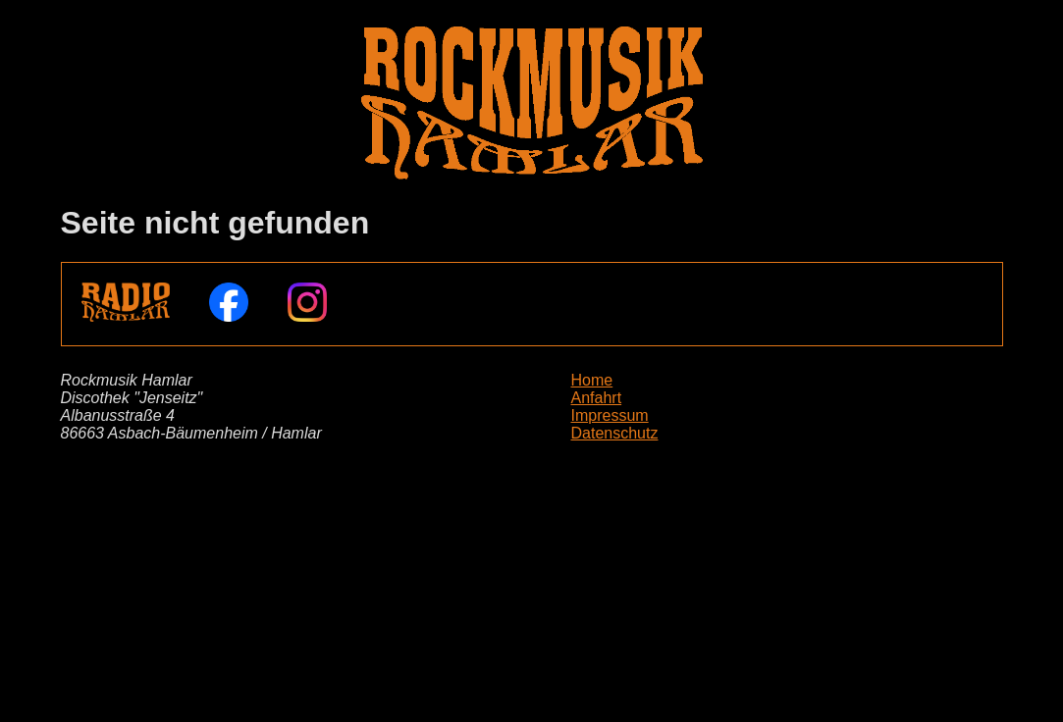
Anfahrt (596, 397)
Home (592, 380)
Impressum (610, 415)
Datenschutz (615, 433)
